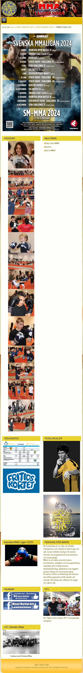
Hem (12, 27)
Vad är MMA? (50, 150)
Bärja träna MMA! (52, 143)
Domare (48, 147)
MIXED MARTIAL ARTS (25, 27)
